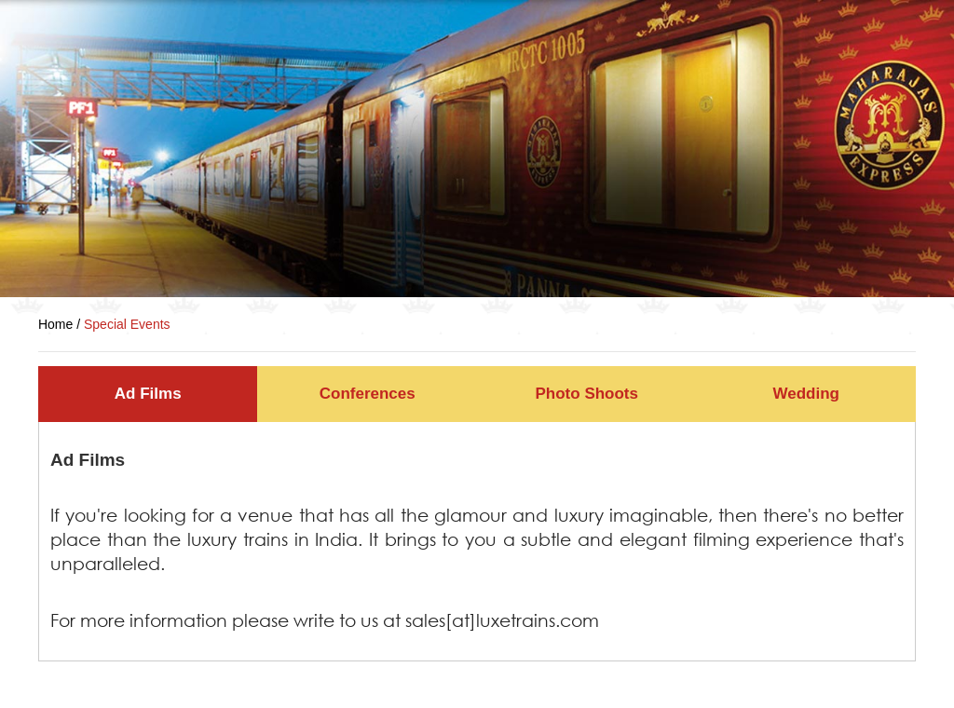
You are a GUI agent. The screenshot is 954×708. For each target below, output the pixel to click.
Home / (61, 324)
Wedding (806, 393)
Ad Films (148, 393)
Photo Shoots (587, 393)
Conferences (368, 393)
